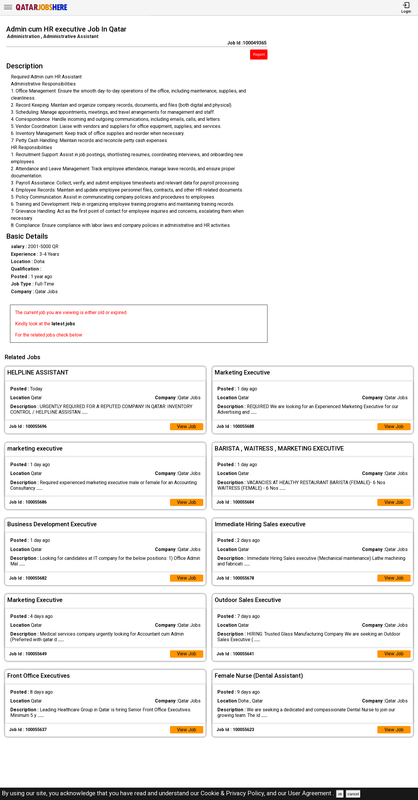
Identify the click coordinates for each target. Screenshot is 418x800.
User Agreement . (311, 793)
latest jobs (63, 323)
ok (340, 794)
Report (259, 54)
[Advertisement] (348, 185)
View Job (186, 425)
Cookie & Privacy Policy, (234, 793)
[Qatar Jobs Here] (41, 10)
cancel (353, 794)
